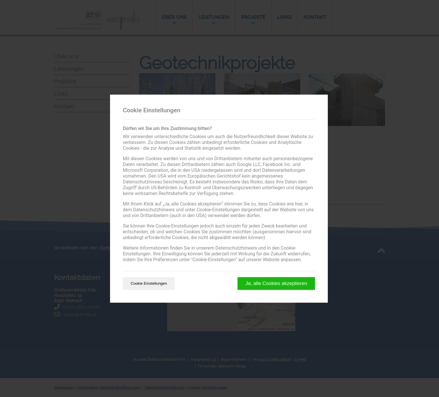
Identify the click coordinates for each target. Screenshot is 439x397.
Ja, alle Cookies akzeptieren (276, 283)
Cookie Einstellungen (149, 283)
